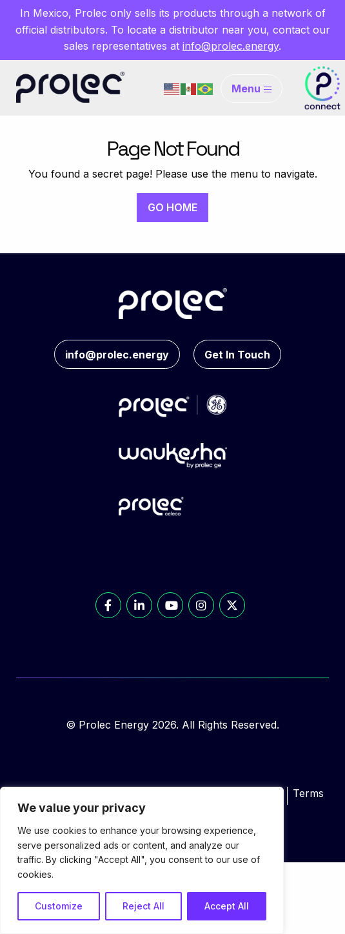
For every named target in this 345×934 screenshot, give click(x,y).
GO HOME (172, 207)
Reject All (143, 905)
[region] (142, 860)
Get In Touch (237, 354)
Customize (59, 905)
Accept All (226, 905)
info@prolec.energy (230, 45)
